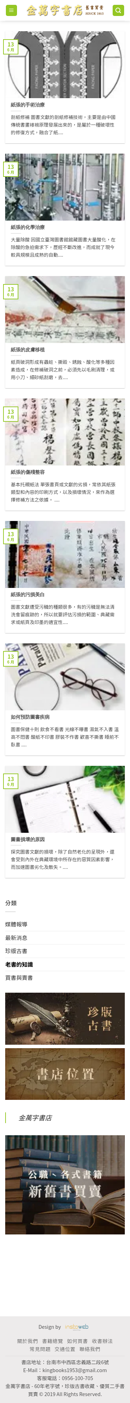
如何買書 (77, 1340)
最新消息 (16, 937)
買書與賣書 (19, 977)
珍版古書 (16, 951)
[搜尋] (118, 10)
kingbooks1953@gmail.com (74, 1370)
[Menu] (11, 10)
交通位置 (64, 1348)
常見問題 (39, 1348)
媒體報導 (16, 924)
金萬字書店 (35, 1117)
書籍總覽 (52, 1340)
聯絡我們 (89, 1348)
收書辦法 (102, 1340)
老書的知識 (19, 964)
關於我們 (27, 1340)
